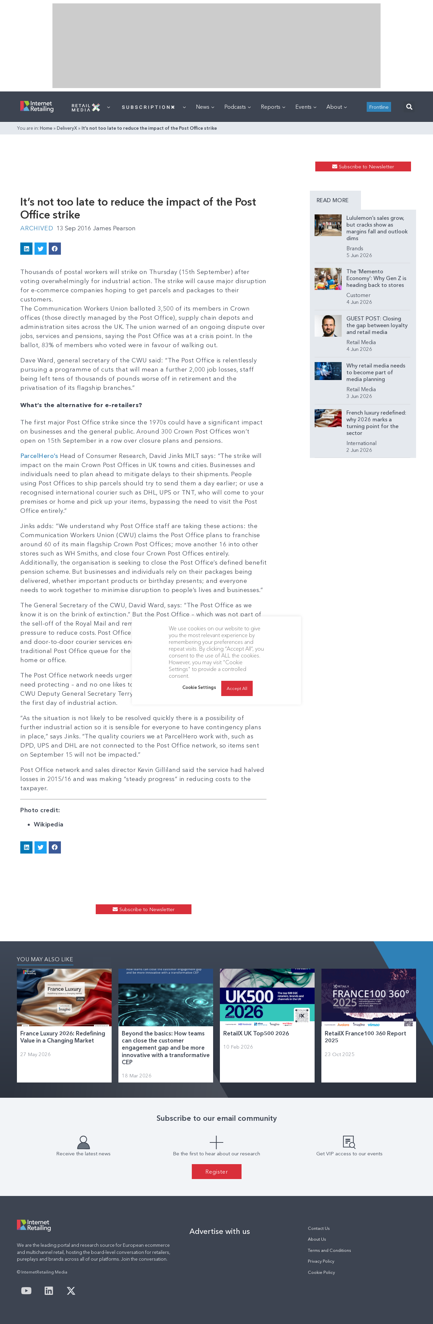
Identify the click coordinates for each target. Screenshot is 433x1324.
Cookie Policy (321, 1272)
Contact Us (319, 1228)
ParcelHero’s (39, 456)
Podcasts (237, 107)
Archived (36, 228)
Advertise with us (219, 1231)
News (205, 107)
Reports (273, 107)
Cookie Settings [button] (199, 687)
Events (305, 107)
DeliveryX (67, 128)
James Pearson (114, 228)
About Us (317, 1239)
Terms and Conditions (329, 1250)
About (336, 107)
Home (46, 128)
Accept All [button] (237, 688)
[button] (409, 106)
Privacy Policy (321, 1261)
